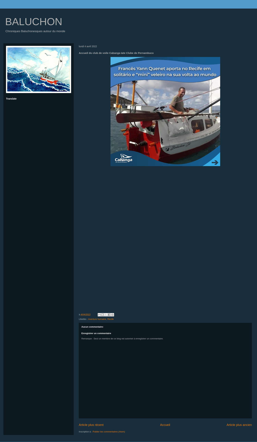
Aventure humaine (97, 319)
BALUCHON (33, 21)
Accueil (165, 425)
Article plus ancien (239, 425)
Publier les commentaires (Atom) (109, 431)
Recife (110, 319)
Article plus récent (91, 425)
